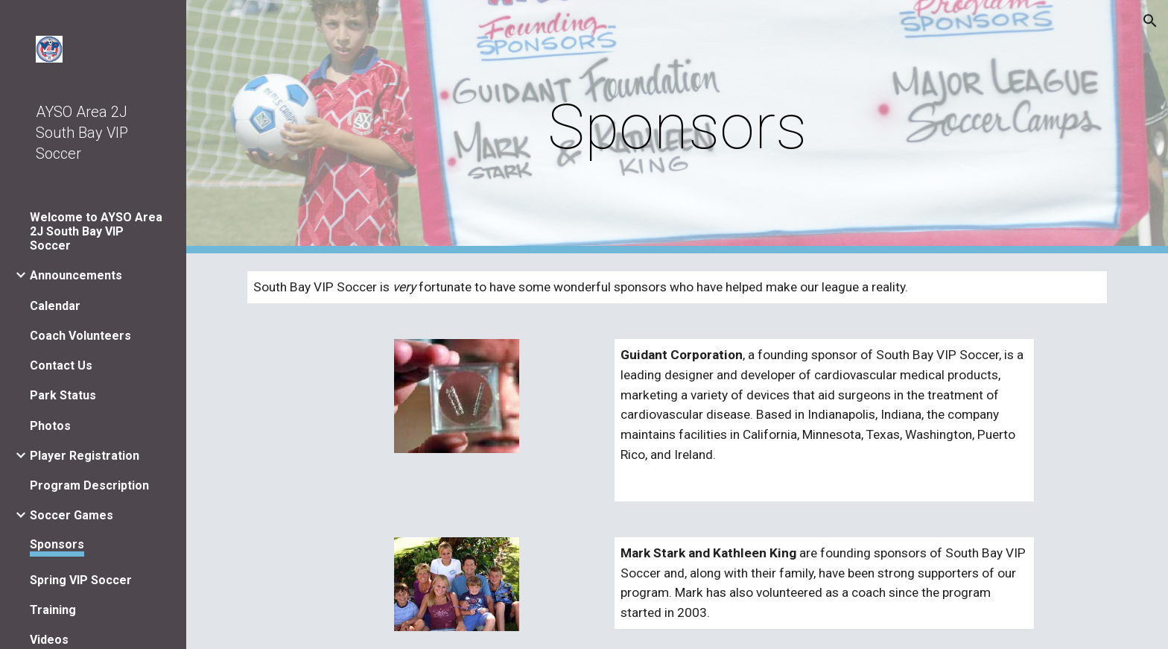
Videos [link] (49, 640)
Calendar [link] (55, 306)
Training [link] (53, 610)
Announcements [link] (76, 275)
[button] (1150, 21)
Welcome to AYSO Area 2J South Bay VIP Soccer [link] (96, 231)
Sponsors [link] (57, 544)
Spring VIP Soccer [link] (81, 580)
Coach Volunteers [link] (80, 336)
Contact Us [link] (61, 365)
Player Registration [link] (84, 456)
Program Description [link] (89, 485)
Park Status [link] (63, 395)
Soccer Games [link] (71, 515)
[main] (677, 127)
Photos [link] (50, 426)
